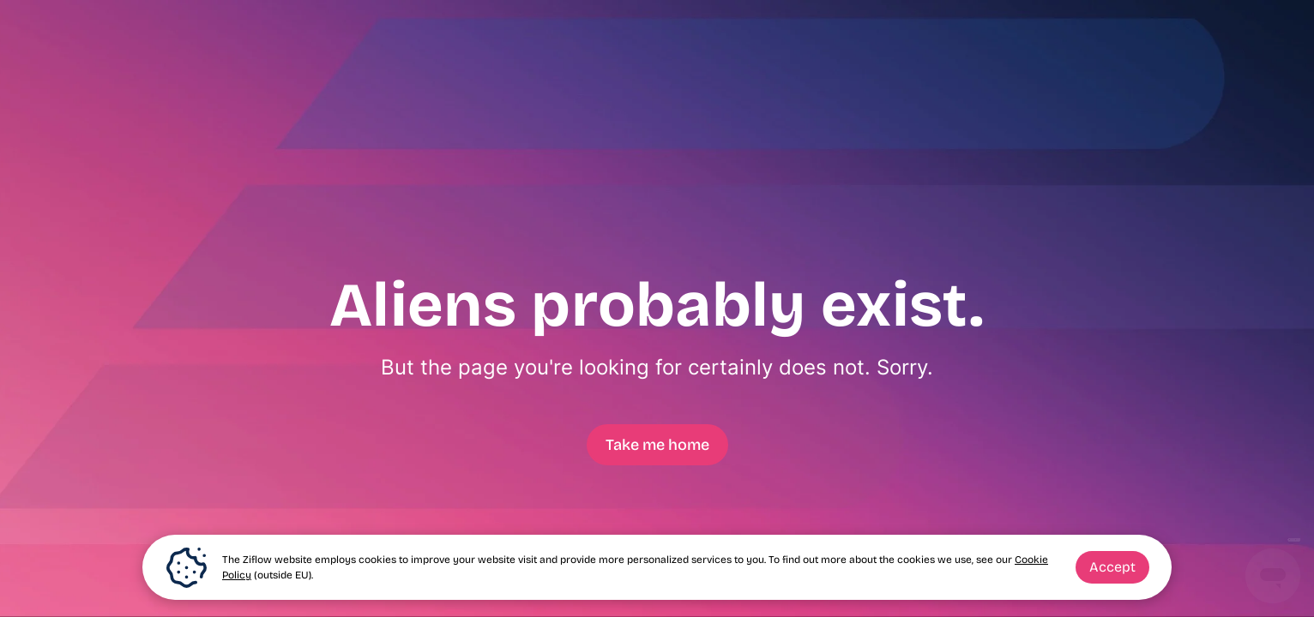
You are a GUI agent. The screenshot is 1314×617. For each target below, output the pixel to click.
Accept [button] (1112, 567)
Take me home (657, 444)
